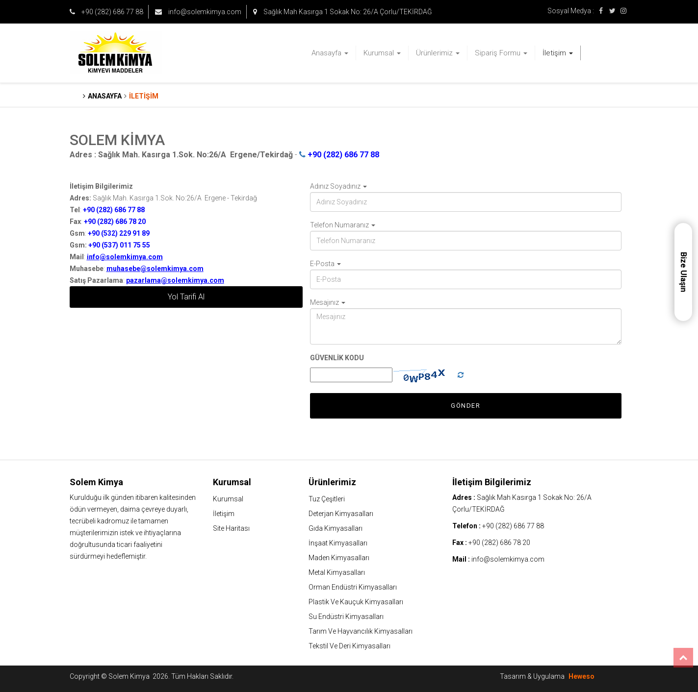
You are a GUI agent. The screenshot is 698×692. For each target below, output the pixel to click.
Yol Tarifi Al (186, 296)
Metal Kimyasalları (337, 572)
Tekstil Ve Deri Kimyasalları (349, 646)
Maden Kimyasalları (339, 558)
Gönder (465, 405)
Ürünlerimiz (438, 53)
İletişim (558, 53)
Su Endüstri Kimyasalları (346, 616)
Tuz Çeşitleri (327, 499)
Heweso (582, 676)
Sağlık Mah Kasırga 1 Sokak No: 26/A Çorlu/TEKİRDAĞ (342, 12)
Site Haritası (231, 528)
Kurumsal (382, 53)
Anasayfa (329, 53)
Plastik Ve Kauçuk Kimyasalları (356, 602)
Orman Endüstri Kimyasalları (353, 587)
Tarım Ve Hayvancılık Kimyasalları (361, 631)
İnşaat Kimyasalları (338, 543)
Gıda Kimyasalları (335, 528)
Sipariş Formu (501, 53)
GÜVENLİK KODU (337, 358)
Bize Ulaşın (683, 272)
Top (683, 657)
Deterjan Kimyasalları (341, 514)
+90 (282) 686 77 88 (106, 12)
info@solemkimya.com (198, 12)
